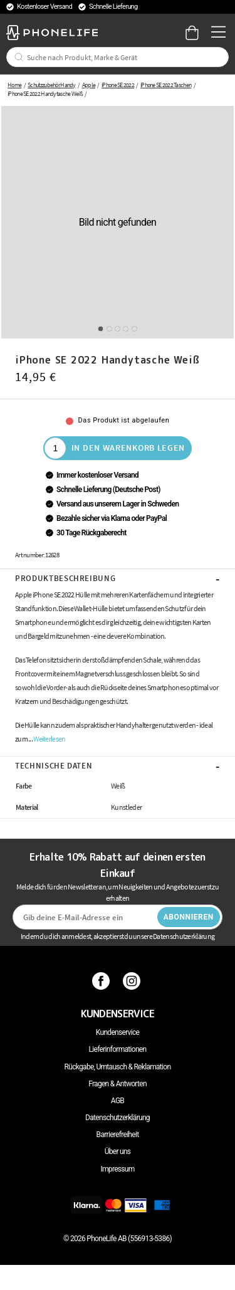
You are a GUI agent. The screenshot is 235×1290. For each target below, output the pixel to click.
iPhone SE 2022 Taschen (165, 85)
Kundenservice (117, 1032)
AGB (117, 1100)
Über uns (118, 1151)
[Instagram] (133, 981)
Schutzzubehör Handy (52, 85)
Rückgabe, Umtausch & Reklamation (118, 1066)
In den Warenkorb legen (128, 447)
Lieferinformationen (118, 1049)
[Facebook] (102, 981)
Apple (89, 85)
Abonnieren (189, 917)
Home (14, 85)
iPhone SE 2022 (118, 85)
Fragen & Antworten (117, 1083)
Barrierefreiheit (118, 1134)
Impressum (117, 1169)
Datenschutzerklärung (117, 1117)
